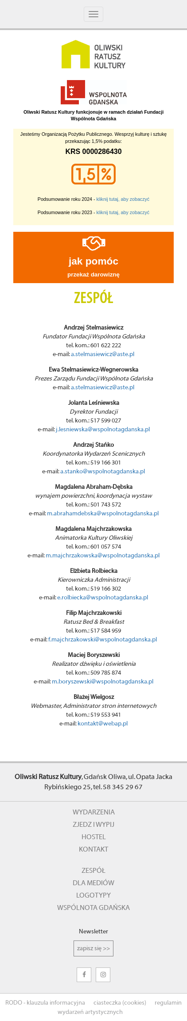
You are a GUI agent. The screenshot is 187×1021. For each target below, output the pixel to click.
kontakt (93, 849)
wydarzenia (94, 812)
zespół (93, 871)
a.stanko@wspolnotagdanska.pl (102, 471)
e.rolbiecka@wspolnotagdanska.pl (102, 597)
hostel (94, 837)
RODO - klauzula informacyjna (45, 1002)
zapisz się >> (93, 948)
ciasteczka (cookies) (120, 1002)
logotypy (93, 895)
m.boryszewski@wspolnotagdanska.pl (102, 681)
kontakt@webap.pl (103, 723)
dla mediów (93, 883)
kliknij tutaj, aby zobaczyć (123, 199)
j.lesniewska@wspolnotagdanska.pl (103, 429)
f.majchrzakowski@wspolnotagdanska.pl (102, 639)
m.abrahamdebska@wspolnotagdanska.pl (103, 513)
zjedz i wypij (93, 825)
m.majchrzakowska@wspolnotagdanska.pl (103, 555)
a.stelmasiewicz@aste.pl (102, 354)
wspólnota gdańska (93, 908)
